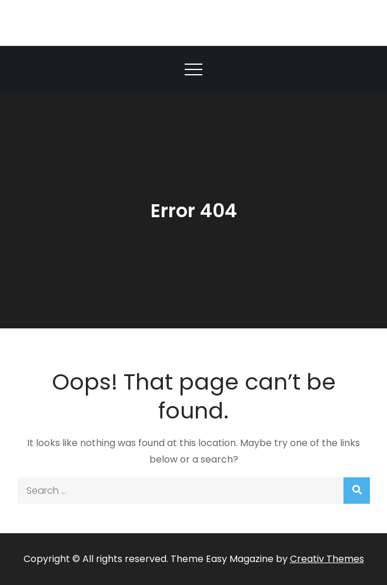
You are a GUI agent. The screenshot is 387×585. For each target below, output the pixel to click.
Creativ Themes (327, 559)
